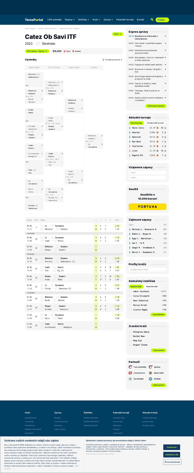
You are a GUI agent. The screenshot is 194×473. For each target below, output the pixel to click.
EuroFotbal (136, 379)
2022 (117, 34)
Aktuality (57, 418)
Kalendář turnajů (125, 19)
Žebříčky (83, 19)
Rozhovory (58, 425)
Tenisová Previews (61, 422)
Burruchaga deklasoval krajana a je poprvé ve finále (149, 77)
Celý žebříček (158, 314)
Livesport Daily (147, 422)
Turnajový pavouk (112, 60)
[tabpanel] (147, 142)
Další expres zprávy (156, 106)
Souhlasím (172, 447)
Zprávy (108, 19)
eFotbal (155, 379)
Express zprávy (59, 429)
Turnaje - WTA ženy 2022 (47, 28)
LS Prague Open (148, 425)
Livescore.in (137, 373)
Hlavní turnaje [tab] (136, 123)
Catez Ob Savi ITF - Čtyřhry (69, 28)
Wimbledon (117, 425)
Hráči (97, 19)
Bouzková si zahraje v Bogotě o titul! (148, 70)
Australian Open (119, 418)
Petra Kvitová (29, 425)
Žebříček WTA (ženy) (91, 422)
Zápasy (70, 19)
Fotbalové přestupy (149, 418)
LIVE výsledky (55, 19)
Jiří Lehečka (29, 422)
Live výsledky (137, 367)
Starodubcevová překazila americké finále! (146, 51)
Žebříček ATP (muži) (91, 418)
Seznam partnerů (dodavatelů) (100, 454)
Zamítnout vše (171, 454)
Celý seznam (158, 350)
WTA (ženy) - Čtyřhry (37, 51)
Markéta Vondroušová (33, 429)
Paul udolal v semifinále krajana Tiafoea (148, 44)
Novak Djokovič (30, 418)
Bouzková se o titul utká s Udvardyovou (146, 37)
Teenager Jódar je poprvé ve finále (147, 92)
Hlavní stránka (30, 28)
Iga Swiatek (29, 433)
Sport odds (156, 373)
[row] (74, 227)
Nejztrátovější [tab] (152, 286)
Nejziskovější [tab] (136, 286)
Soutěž (140, 19)
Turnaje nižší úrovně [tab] (155, 123)
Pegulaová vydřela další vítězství (148, 65)
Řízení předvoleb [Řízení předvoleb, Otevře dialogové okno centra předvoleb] (172, 462)
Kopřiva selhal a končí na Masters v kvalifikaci (149, 99)
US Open (116, 429)
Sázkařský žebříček (91, 425)
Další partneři (158, 385)
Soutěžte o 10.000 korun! (147, 196)
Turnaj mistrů (117, 433)
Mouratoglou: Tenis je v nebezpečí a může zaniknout (149, 58)
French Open (118, 422)
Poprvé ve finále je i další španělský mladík (145, 84)
